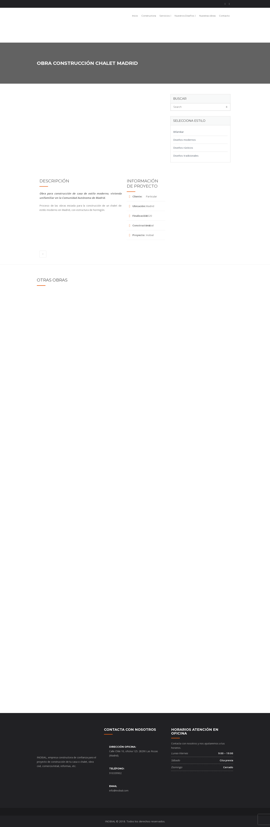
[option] (102, 123)
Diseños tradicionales (186, 155)
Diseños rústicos (183, 147)
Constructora (148, 15)
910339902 (115, 773)
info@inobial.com (118, 790)
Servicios (164, 15)
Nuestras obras (207, 15)
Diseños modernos (184, 139)
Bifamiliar (178, 131)
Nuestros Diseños (184, 15)
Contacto (224, 15)
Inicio (135, 15)
